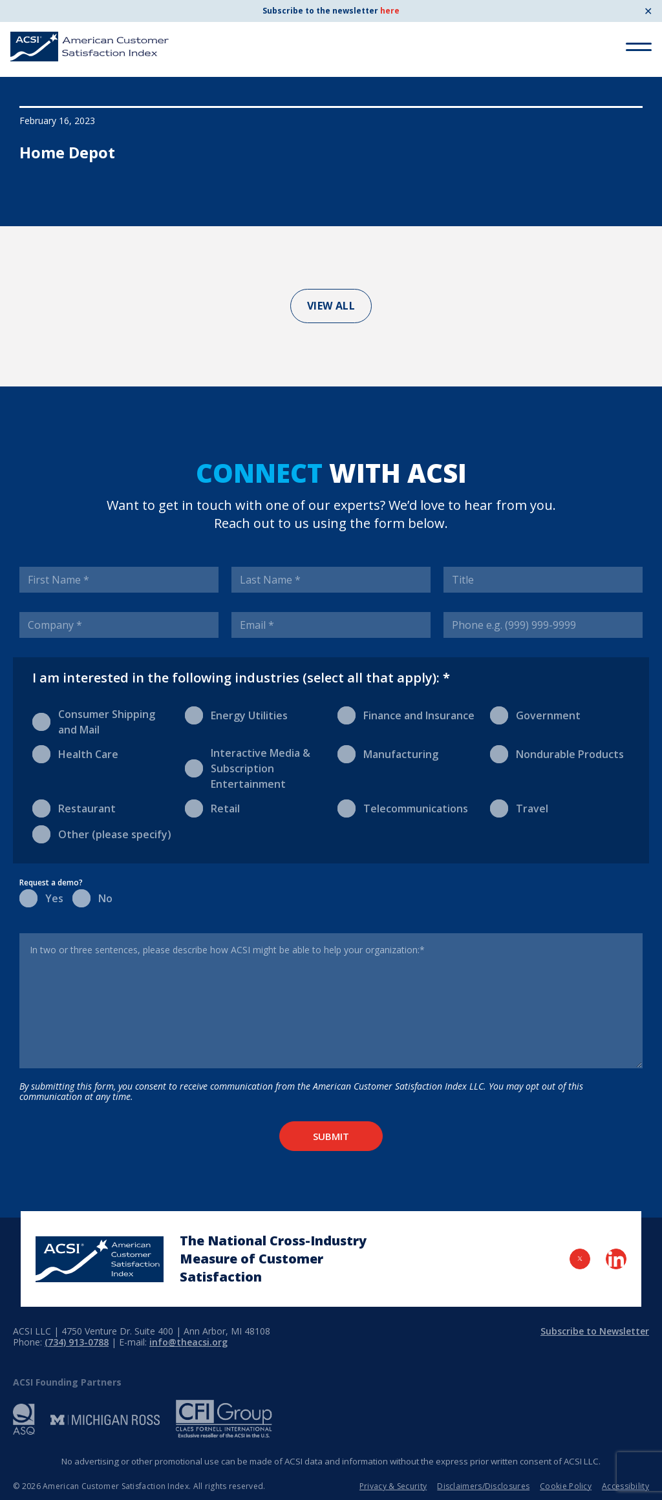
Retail (212, 807)
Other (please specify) (101, 833)
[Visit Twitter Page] (580, 1259)
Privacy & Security (393, 1486)
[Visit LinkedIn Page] (616, 1259)
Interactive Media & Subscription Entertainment (247, 768)
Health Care (75, 753)
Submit (331, 1136)
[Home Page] (100, 1259)
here (390, 10)
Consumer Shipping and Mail (93, 721)
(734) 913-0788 (77, 1342)
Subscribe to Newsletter (594, 1331)
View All (331, 306)
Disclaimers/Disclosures (483, 1486)
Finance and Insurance (406, 714)
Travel (519, 807)
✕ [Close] (648, 11)
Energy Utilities (236, 714)
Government (535, 714)
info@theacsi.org (188, 1342)
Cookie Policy (566, 1486)
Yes (39, 897)
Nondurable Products (557, 753)
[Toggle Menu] (639, 47)
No (92, 897)
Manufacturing (387, 753)
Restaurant (74, 807)
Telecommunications (402, 807)
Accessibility (625, 1486)
